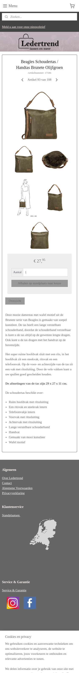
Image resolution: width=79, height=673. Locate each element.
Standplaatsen (11, 515)
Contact (7, 483)
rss (44, 658)
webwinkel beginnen (56, 658)
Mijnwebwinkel (41, 665)
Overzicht (15, 300)
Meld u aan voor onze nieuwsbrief (23, 26)
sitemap (37, 658)
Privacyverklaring (13, 493)
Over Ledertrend (12, 478)
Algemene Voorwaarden (17, 488)
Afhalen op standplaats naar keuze (39, 283)
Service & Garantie (14, 590)
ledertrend (11, 635)
